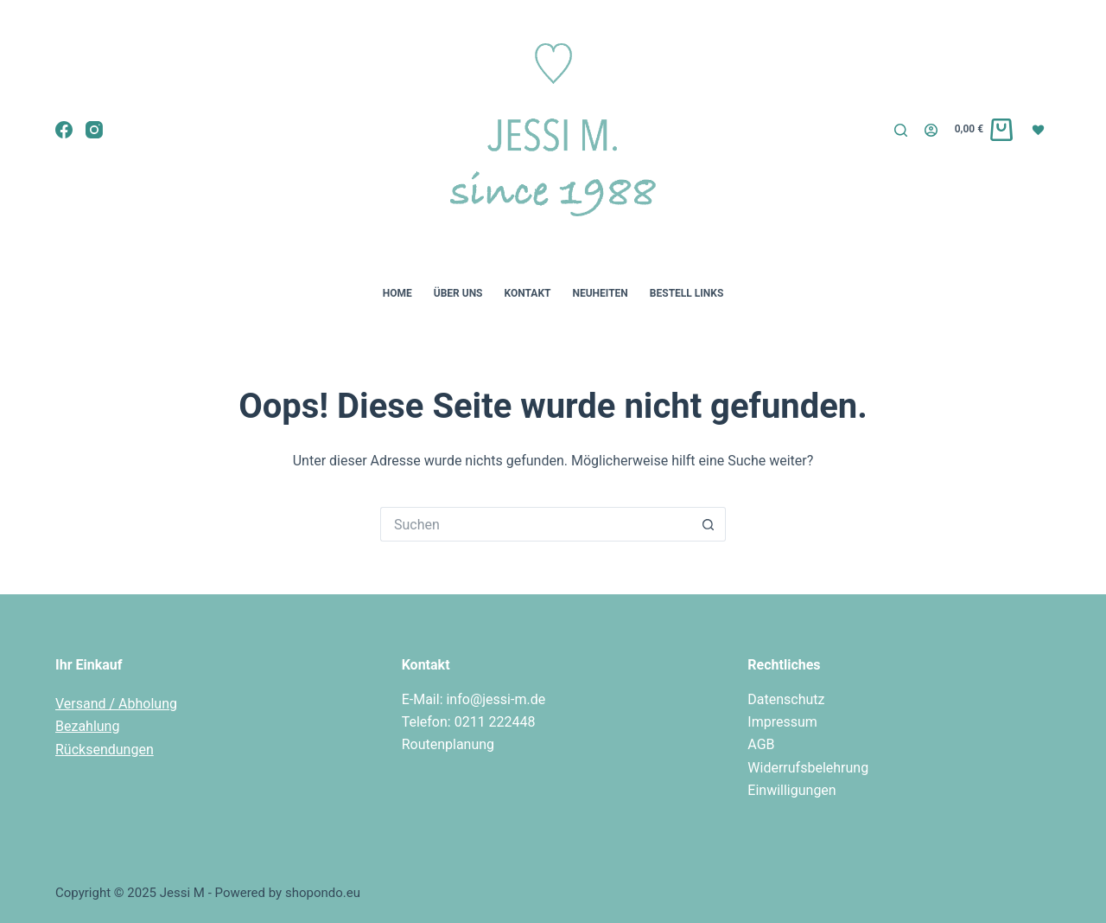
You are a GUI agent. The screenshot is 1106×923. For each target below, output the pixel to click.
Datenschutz (785, 699)
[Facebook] (64, 129)
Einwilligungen (791, 790)
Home (397, 293)
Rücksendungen (104, 749)
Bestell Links (686, 293)
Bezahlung (87, 726)
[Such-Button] (708, 524)
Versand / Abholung (116, 703)
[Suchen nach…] (535, 524)
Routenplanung (448, 744)
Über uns (458, 293)
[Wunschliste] (1040, 129)
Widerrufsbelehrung (807, 768)
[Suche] (900, 130)
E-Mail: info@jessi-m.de (474, 699)
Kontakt (528, 293)
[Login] (931, 130)
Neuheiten (599, 293)
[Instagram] (94, 129)
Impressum (782, 722)
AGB (760, 744)
